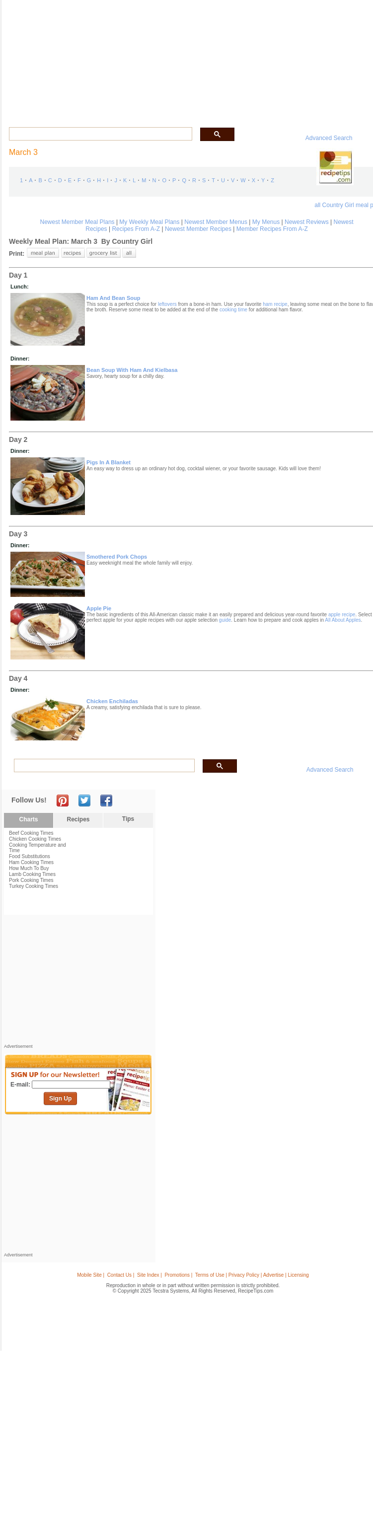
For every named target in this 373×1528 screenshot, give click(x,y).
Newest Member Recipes (198, 228)
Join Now (336, 60)
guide (225, 620)
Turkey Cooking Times (33, 886)
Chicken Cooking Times (35, 839)
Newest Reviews (307, 221)
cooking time (233, 309)
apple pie (98, 608)
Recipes (24, 59)
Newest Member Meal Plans (77, 221)
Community (150, 59)
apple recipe (341, 614)
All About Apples (343, 620)
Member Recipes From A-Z (272, 228)
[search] (99, 134)
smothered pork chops (116, 557)
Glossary (93, 59)
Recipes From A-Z (136, 228)
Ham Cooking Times (31, 862)
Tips (128, 818)
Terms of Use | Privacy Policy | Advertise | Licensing (252, 1275)
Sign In (358, 60)
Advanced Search (329, 138)
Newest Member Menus (215, 221)
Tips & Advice (58, 59)
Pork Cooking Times (31, 880)
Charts (28, 819)
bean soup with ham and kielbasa (131, 370)
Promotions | (178, 1275)
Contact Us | (121, 1275)
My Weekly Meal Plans (149, 221)
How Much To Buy (29, 868)
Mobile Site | (90, 1275)
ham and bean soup (113, 298)
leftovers (167, 304)
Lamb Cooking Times (32, 874)
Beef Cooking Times (31, 833)
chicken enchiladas (112, 701)
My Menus (266, 221)
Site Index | (149, 1275)
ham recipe (275, 304)
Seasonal (184, 59)
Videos (119, 59)
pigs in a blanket (108, 462)
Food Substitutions (29, 856)
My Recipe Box (220, 59)
